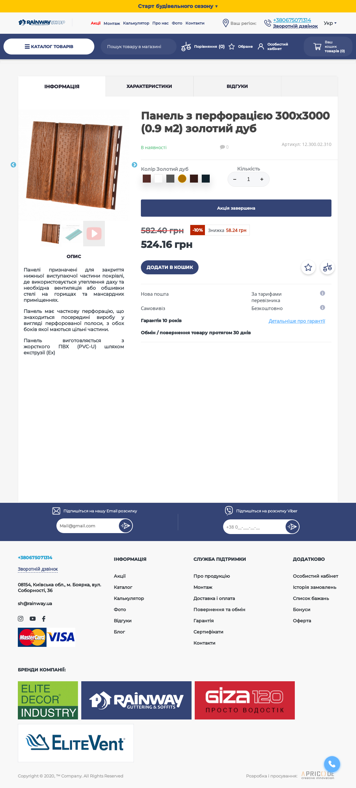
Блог (119, 632)
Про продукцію (211, 576)
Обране (241, 46)
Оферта (302, 621)
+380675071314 (292, 20)
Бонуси (301, 609)
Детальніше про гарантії (297, 321)
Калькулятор (136, 23)
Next (134, 165)
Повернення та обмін (219, 609)
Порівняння (203, 46)
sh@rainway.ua (35, 603)
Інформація (61, 86)
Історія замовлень (314, 587)
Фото (177, 23)
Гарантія (203, 621)
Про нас (160, 23)
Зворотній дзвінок (38, 569)
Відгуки (123, 621)
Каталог (123, 587)
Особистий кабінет (273, 46)
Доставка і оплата (214, 598)
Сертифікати (208, 632)
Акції (95, 23)
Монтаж (112, 23)
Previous (13, 165)
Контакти (194, 23)
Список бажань (311, 598)
